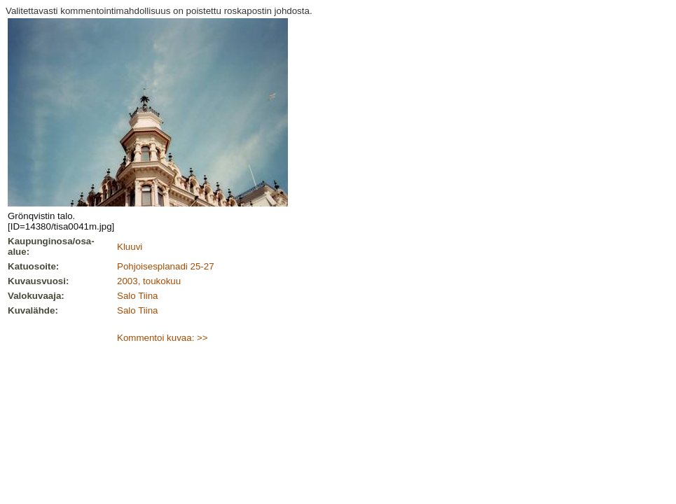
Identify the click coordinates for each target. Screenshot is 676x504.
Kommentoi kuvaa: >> (162, 337)
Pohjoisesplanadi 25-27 (165, 266)
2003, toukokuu (149, 281)
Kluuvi (129, 246)
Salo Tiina (137, 295)
